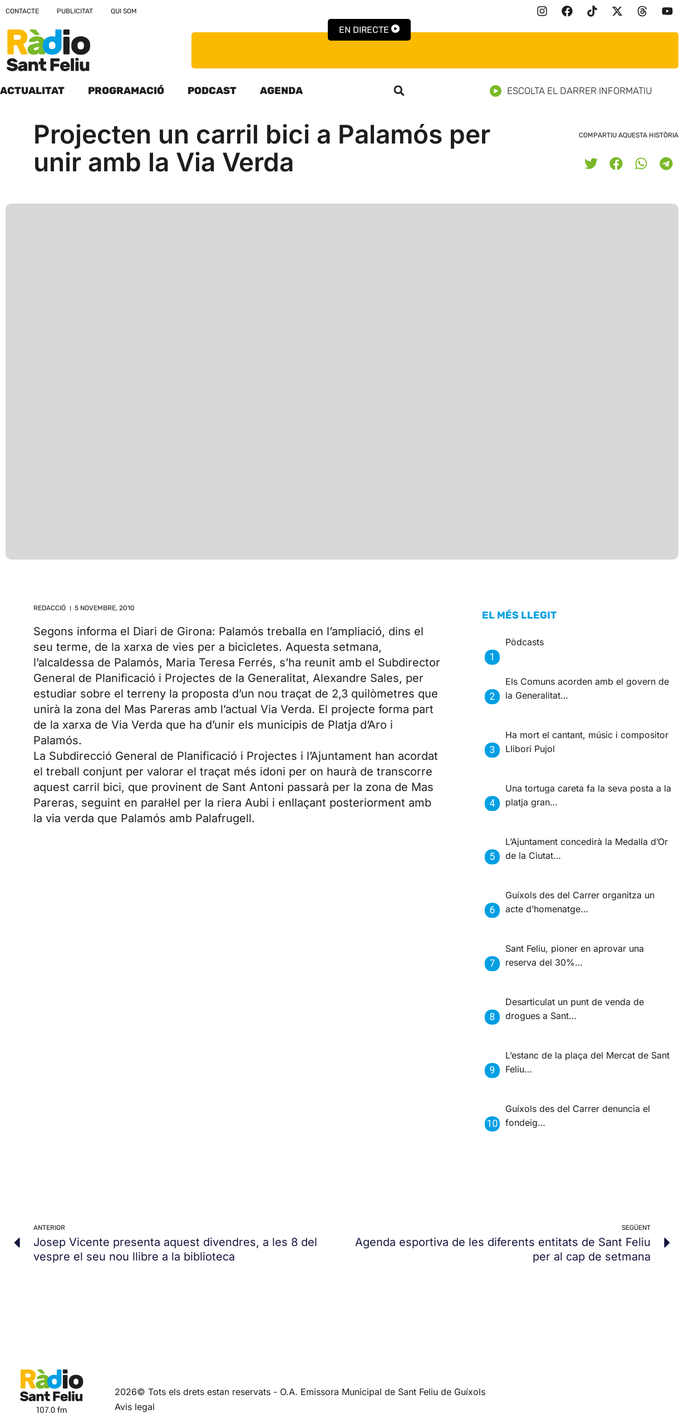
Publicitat (75, 11)
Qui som (124, 11)
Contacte (22, 11)
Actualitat (32, 91)
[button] (399, 90)
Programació (126, 91)
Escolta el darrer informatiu (575, 91)
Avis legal (135, 1406)
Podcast (212, 91)
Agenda (281, 91)
